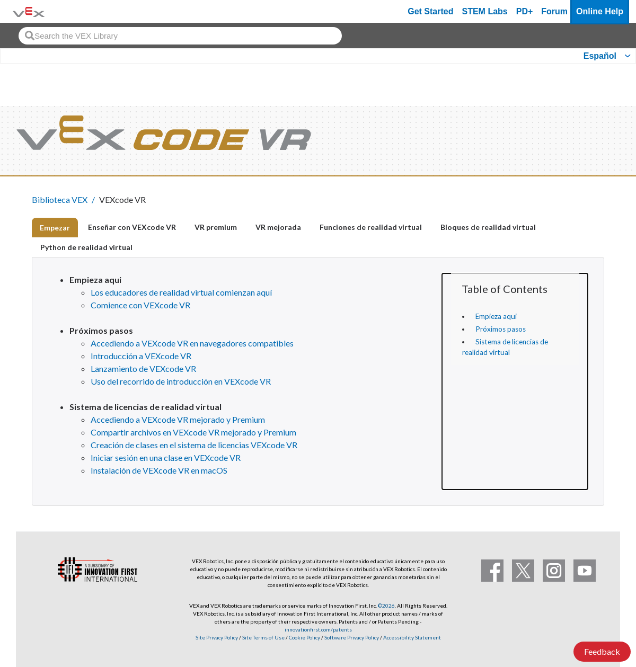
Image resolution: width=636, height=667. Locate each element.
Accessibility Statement (412, 637)
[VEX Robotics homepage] (28, 11)
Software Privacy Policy (351, 637)
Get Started (430, 11)
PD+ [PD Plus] (524, 11)
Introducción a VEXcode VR (141, 356)
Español (600, 55)
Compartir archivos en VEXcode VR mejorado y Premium (193, 432)
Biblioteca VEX (59, 199)
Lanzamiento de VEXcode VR (143, 368)
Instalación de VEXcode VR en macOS (159, 470)
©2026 (386, 605)
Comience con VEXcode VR (140, 305)
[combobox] (180, 36)
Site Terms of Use (263, 637)
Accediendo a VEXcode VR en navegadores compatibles (192, 343)
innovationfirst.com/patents (318, 629)
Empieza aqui (496, 316)
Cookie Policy (304, 637)
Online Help (599, 11)
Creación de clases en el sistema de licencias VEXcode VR (194, 445)
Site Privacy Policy (217, 637)
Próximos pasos (500, 329)
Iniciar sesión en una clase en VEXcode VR (166, 457)
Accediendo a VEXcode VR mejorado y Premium (178, 419)
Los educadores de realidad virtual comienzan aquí (181, 292)
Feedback (602, 651)
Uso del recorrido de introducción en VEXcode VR (181, 381)
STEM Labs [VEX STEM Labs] (485, 11)
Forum (554, 11)
